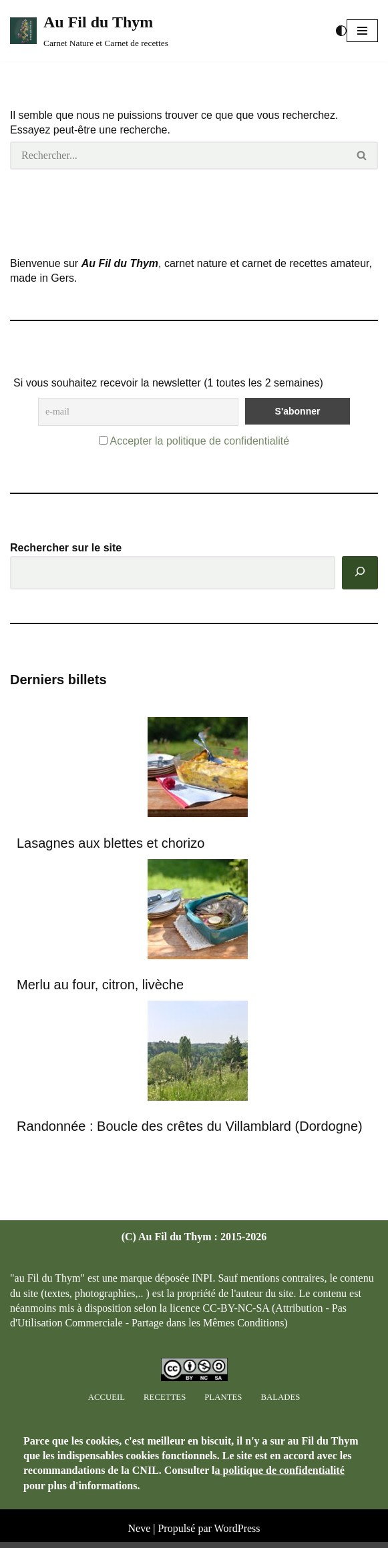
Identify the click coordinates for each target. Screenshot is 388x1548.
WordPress (237, 1535)
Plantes (223, 1403)
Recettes (165, 1403)
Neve (139, 1535)
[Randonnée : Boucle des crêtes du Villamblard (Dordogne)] (198, 1053)
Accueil (106, 1403)
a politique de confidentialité (280, 1477)
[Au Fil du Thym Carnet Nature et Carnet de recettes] (89, 30)
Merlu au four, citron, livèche (100, 984)
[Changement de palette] (341, 30)
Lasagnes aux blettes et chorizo (110, 843)
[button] (362, 30)
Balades (280, 1403)
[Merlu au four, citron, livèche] (198, 911)
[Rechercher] (178, 156)
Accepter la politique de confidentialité (199, 441)
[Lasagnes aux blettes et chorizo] (198, 770)
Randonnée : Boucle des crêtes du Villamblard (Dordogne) (190, 1126)
